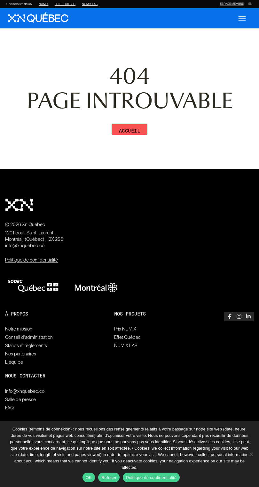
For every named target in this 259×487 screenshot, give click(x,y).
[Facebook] (229, 316)
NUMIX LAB (90, 4)
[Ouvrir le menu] (242, 18)
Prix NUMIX (125, 329)
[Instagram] (239, 316)
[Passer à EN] (250, 3)
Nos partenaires (20, 354)
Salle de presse (20, 399)
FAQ (9, 408)
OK (89, 477)
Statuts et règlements (26, 345)
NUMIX (43, 4)
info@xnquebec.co (24, 245)
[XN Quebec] (38, 18)
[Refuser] (251, 454)
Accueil (129, 131)
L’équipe (14, 362)
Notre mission (18, 329)
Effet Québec (127, 337)
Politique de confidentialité (31, 260)
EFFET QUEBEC (65, 4)
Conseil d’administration (29, 337)
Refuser (108, 477)
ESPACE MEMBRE (232, 3)
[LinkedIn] (248, 316)
